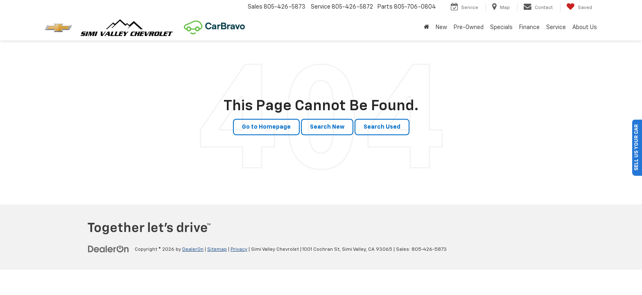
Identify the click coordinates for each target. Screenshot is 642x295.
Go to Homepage (266, 127)
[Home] (426, 27)
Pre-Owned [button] (469, 27)
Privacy (239, 249)
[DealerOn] (108, 249)
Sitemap (217, 249)
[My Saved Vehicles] (579, 7)
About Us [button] (584, 27)
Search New (327, 127)
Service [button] (556, 27)
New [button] (441, 27)
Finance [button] (529, 27)
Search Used (382, 127)
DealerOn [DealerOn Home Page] (192, 249)
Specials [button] (501, 27)
